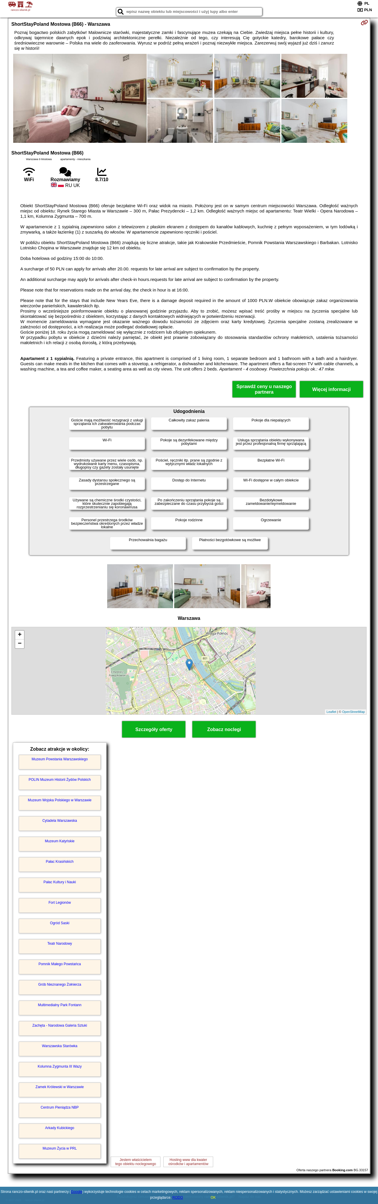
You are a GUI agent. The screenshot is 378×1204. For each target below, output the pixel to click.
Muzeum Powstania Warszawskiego (60, 759)
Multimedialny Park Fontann (59, 1005)
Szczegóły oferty (153, 729)
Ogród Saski (59, 923)
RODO (177, 1198)
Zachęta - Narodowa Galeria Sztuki (59, 1025)
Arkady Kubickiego (59, 1128)
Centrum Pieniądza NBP (60, 1107)
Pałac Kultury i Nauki (59, 882)
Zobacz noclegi (224, 729)
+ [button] (20, 635)
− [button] (20, 643)
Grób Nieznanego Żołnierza (59, 984)
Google (76, 1192)
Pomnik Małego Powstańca (59, 964)
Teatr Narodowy (59, 943)
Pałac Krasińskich (59, 862)
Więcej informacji (331, 389)
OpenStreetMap (353, 712)
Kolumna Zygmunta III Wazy (60, 1066)
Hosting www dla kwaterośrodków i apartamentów (188, 1162)
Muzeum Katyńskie (59, 841)
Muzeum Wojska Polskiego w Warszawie (59, 800)
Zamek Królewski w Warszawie (59, 1087)
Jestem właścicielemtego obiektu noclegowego (135, 1162)
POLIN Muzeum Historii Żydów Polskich (60, 780)
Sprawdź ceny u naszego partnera (264, 389)
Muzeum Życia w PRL (59, 1148)
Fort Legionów (60, 903)
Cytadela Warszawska (59, 821)
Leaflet (331, 712)
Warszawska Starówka (59, 1046)
